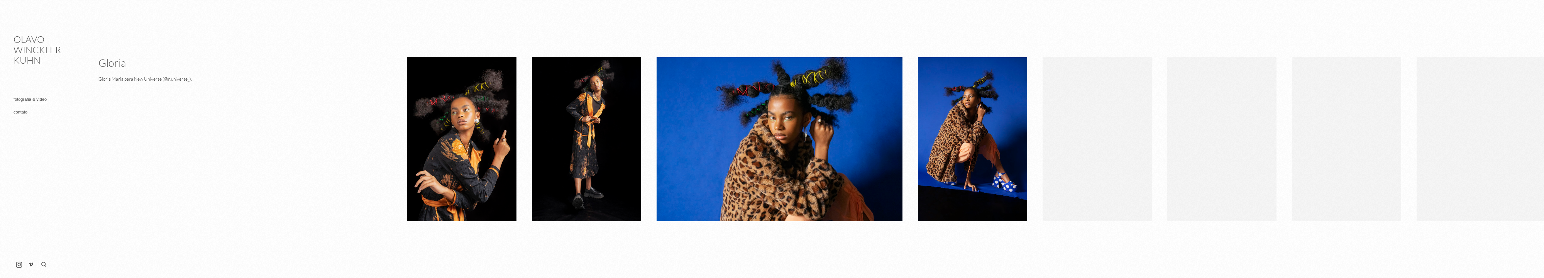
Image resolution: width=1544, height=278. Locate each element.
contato (20, 112)
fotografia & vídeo (30, 99)
